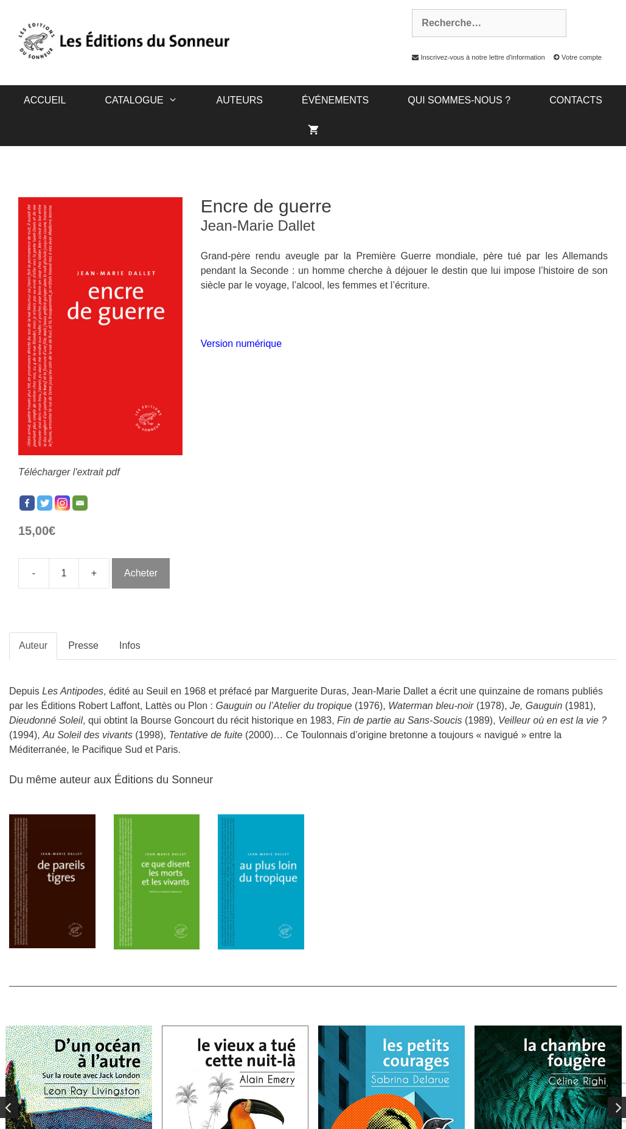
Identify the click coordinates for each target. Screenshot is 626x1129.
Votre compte (574, 57)
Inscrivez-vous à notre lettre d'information (475, 57)
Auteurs (240, 100)
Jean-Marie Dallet (258, 225)
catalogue (150, 100)
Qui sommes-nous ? (459, 100)
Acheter (141, 573)
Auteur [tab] (33, 645)
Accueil (45, 100)
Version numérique (241, 343)
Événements (335, 100)
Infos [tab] (130, 645)
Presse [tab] (83, 645)
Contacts (575, 100)
